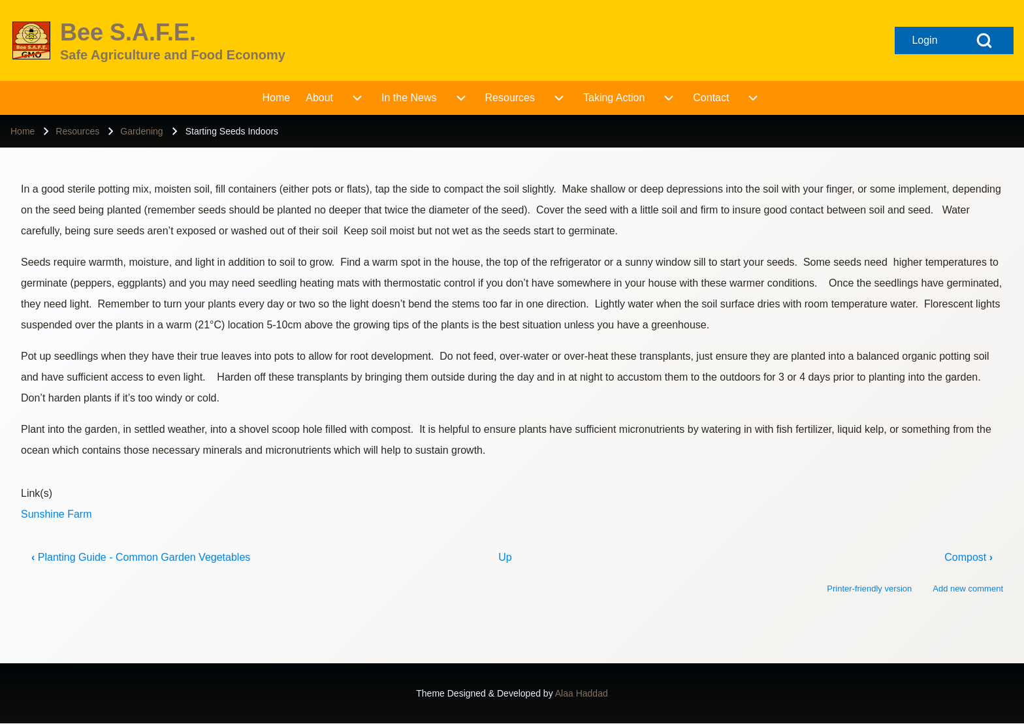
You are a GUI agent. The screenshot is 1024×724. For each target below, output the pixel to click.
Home (22, 131)
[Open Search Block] (984, 40)
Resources (77, 131)
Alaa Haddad (581, 693)
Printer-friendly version (869, 588)
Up (504, 557)
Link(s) (36, 493)
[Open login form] (925, 40)
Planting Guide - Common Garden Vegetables (140, 557)
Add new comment (968, 588)
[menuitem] (276, 98)
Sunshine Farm (56, 514)
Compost (968, 557)
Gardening (141, 131)
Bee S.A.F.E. (128, 32)
